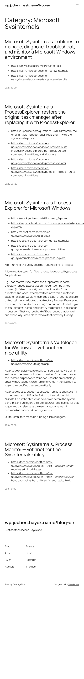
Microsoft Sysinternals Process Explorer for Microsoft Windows (38, 205)
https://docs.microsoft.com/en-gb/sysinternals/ (40, 240)
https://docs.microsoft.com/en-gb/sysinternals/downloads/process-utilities (38, 247)
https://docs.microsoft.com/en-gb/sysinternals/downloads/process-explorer (38, 256)
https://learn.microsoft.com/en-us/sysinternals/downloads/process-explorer (38, 161)
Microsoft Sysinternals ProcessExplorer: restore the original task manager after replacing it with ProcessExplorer (40, 114)
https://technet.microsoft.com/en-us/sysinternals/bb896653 (32, 475)
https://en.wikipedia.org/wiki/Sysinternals (36, 65)
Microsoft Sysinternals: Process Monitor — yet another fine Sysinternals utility (38, 449)
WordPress (73, 584)
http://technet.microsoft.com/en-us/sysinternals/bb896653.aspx (31, 233)
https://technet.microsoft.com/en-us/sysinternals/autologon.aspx (32, 362)
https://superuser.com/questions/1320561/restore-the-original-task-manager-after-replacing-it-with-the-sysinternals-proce (44, 134)
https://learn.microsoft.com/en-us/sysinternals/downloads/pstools (33, 169)
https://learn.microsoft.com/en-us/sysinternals (39, 70)
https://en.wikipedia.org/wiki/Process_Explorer (39, 218)
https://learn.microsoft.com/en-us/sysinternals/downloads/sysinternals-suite (39, 77)
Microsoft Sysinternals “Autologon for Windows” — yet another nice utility (41, 347)
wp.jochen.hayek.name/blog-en (27, 5)
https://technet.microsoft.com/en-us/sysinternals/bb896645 (32, 463)
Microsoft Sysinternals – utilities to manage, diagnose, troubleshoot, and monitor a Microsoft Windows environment (42, 49)
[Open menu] (77, 5)
